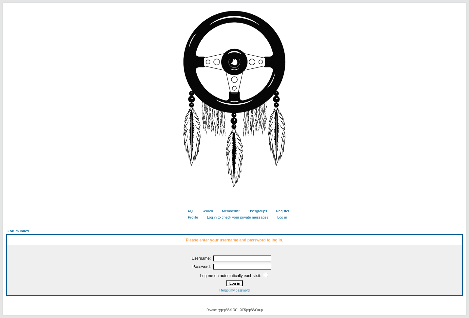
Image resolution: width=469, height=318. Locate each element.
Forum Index (18, 231)
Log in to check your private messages (235, 217)
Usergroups (255, 211)
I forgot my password (234, 290)
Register (280, 211)
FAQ (187, 211)
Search (205, 211)
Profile (190, 217)
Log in (279, 217)
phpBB (225, 310)
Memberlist (228, 211)
